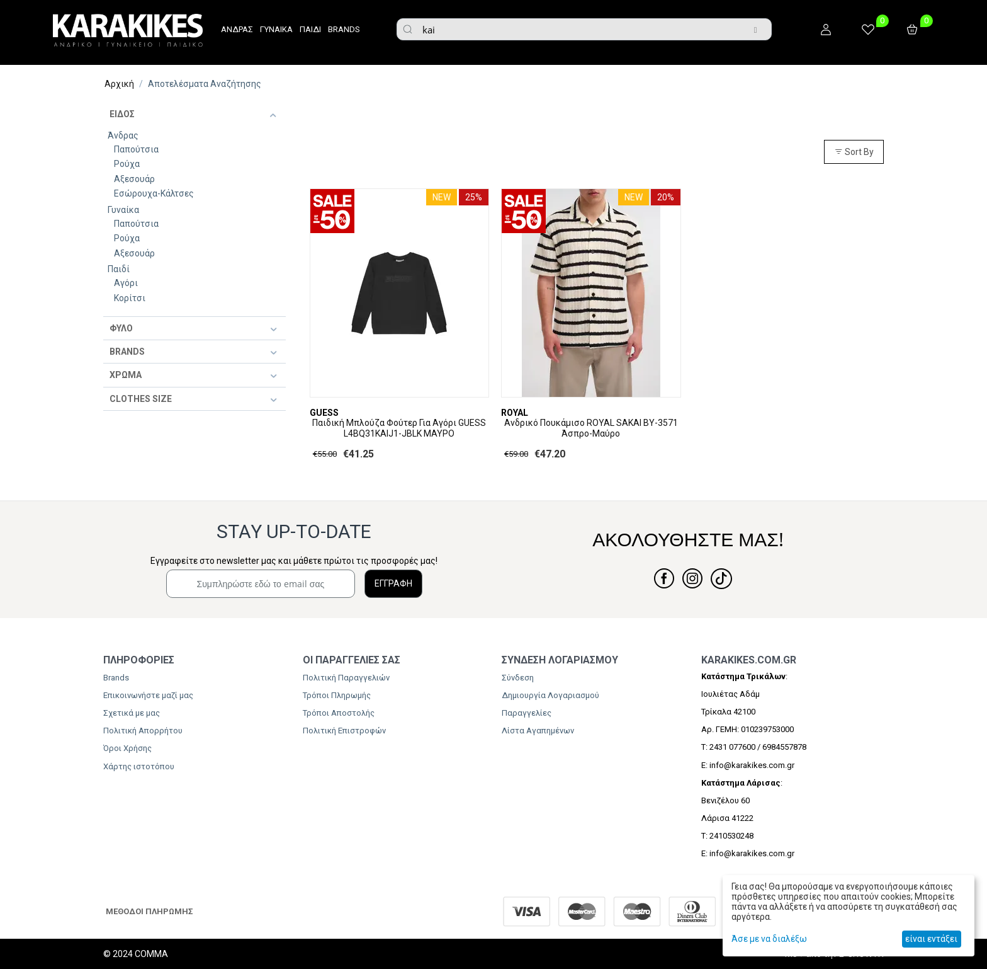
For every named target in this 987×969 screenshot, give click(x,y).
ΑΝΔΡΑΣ (237, 29)
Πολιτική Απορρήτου (143, 730)
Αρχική (119, 84)
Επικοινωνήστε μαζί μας (148, 695)
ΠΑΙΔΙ (310, 29)
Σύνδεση (518, 677)
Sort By (854, 152)
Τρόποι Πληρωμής (337, 695)
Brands (116, 677)
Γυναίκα (123, 210)
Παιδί (119, 269)
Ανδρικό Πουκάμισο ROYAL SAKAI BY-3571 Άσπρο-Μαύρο (591, 428)
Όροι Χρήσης (127, 748)
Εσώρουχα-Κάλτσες (154, 193)
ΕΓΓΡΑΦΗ (393, 583)
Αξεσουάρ (134, 179)
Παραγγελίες (526, 713)
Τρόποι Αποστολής (339, 713)
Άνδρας (123, 135)
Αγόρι (126, 283)
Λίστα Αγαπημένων (538, 730)
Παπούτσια (136, 149)
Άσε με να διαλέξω (769, 939)
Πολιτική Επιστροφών (344, 730)
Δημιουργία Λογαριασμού (550, 695)
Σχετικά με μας (131, 713)
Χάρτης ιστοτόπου (138, 766)
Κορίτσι (129, 298)
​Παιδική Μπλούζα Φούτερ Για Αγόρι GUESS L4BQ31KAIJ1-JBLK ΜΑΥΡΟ (399, 428)
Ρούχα (127, 164)
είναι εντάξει (931, 939)
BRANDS (344, 29)
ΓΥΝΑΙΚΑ (276, 29)
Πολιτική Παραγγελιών (346, 677)
